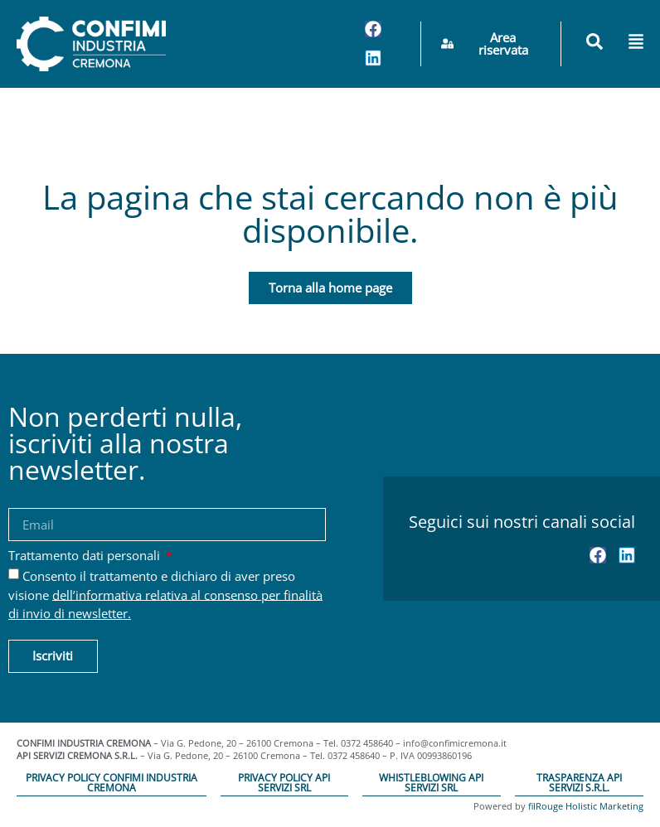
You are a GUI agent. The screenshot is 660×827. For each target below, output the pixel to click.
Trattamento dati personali (85, 556)
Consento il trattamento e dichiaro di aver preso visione (165, 594)
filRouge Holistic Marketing (585, 806)
